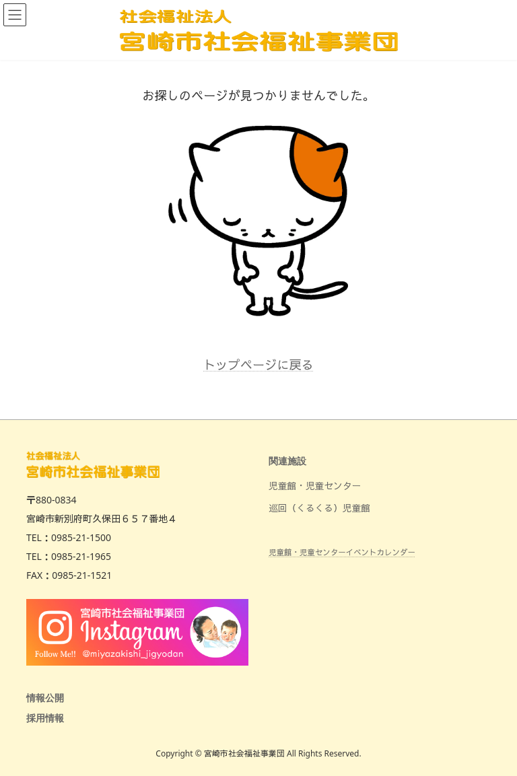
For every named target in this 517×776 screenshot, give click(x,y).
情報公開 (45, 698)
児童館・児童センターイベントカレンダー (342, 552)
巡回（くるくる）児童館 (319, 507)
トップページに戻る (258, 365)
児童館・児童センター (315, 485)
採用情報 (45, 718)
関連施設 (287, 461)
